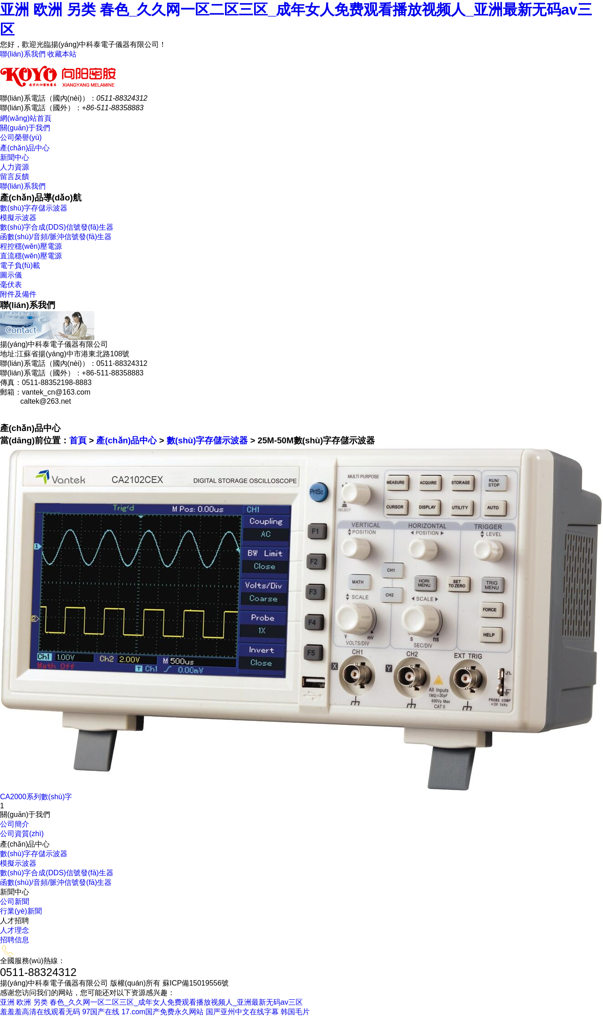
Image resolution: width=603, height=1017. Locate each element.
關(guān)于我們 (25, 128)
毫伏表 (11, 284)
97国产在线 (100, 1012)
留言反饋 (14, 176)
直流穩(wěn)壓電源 (31, 256)
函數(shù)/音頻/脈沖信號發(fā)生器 (56, 237)
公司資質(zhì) (22, 833)
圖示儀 (11, 275)
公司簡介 (14, 824)
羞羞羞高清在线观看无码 (40, 1012)
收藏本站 (62, 54)
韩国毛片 (295, 1012)
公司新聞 (14, 901)
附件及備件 (18, 294)
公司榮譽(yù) (21, 137)
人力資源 (14, 167)
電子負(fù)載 (20, 265)
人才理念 (14, 930)
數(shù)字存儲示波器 (33, 208)
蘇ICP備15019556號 (196, 983)
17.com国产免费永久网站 (163, 1012)
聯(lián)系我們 (23, 54)
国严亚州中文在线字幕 (242, 1012)
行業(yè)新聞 (21, 911)
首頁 (78, 440)
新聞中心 (14, 157)
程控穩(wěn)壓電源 (31, 246)
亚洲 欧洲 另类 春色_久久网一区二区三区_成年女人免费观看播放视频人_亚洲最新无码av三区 (151, 1002)
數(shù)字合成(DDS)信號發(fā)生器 (56, 227)
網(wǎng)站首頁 (25, 118)
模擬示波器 (18, 217)
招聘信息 (14, 940)
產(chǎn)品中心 (25, 148)
